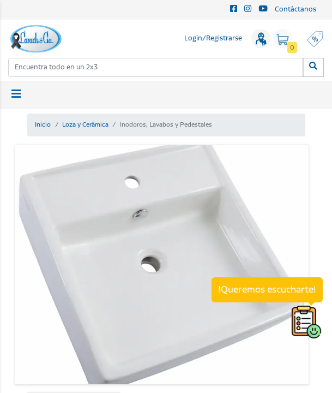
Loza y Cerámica (85, 124)
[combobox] (156, 67)
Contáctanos (295, 9)
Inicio (43, 124)
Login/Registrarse (213, 38)
